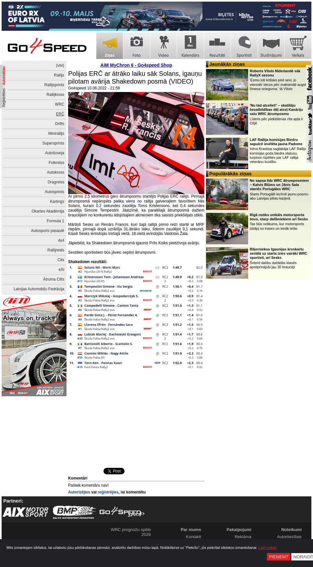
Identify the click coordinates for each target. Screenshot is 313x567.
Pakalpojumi (238, 529)
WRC (59, 104)
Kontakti (193, 536)
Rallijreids (55, 250)
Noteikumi (291, 529)
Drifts (59, 124)
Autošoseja (54, 153)
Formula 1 (55, 221)
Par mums (191, 529)
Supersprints (53, 143)
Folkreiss (56, 162)
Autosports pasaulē (47, 230)
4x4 (61, 240)
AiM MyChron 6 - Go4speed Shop (136, 65)
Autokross (55, 172)
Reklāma (243, 536)
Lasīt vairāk (267, 548)
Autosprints (54, 192)
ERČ (60, 114)
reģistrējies (108, 492)
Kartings (57, 201)
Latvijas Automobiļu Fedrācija (39, 289)
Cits (60, 260)
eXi (61, 269)
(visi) (60, 65)
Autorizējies (79, 492)
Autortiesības (289, 536)
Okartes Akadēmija (47, 211)
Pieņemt (278, 556)
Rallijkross (55, 94)
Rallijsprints (54, 85)
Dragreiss (56, 182)
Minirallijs (56, 133)
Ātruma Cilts (53, 279)
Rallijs (59, 75)
